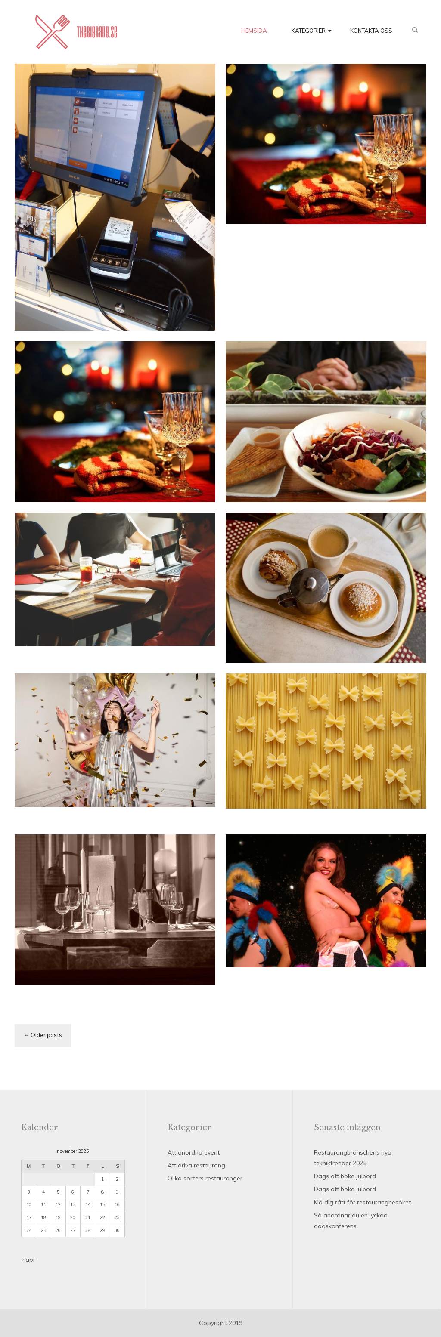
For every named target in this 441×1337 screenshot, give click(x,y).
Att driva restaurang (196, 1165)
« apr (28, 1259)
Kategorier (309, 30)
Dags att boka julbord (345, 1176)
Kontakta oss (371, 30)
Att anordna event (194, 1152)
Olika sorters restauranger (205, 1178)
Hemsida (254, 30)
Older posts (46, 1034)
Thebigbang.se (76, 32)
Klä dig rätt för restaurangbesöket (362, 1202)
